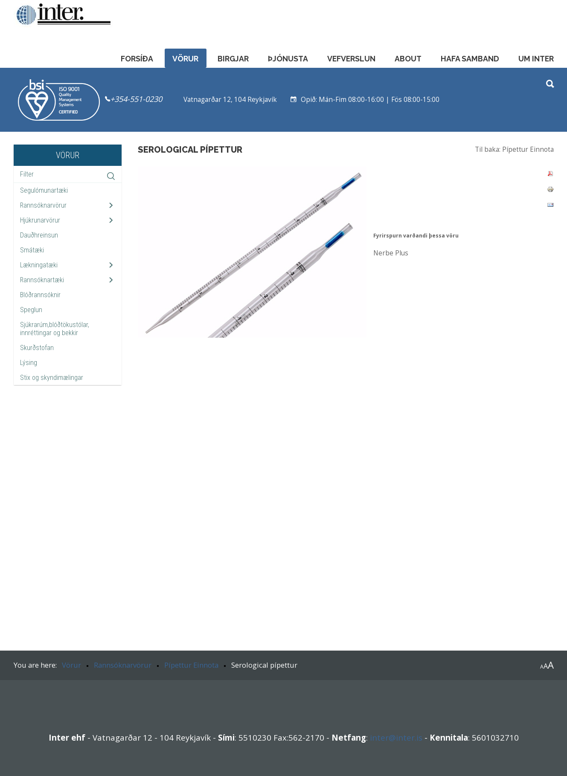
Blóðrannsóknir (40, 295)
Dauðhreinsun (39, 235)
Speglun (31, 310)
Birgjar (233, 58)
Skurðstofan (37, 348)
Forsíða (137, 58)
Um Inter (536, 58)
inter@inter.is (396, 737)
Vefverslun (351, 58)
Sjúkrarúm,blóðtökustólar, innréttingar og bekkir (54, 329)
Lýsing (28, 363)
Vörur (185, 58)
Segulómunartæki (44, 190)
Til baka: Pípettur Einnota (514, 149)
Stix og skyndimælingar (51, 378)
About (408, 58)
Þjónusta (288, 58)
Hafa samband (470, 58)
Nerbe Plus (390, 253)
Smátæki (32, 250)
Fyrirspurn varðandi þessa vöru (416, 235)
